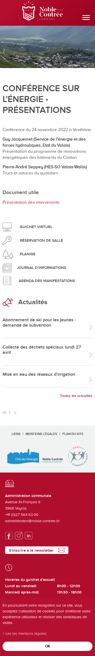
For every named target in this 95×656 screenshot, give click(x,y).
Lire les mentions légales (26, 633)
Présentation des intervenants (31, 202)
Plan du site (73, 434)
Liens (16, 434)
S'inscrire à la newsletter (31, 550)
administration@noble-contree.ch (32, 521)
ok (47, 646)
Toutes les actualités (76, 396)
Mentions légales (41, 434)
